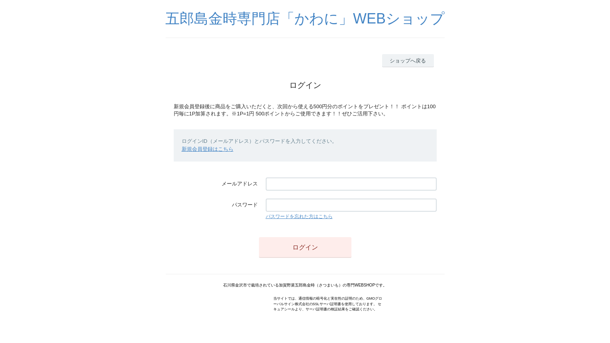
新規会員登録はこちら (207, 149)
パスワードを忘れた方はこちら (299, 216)
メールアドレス (240, 184)
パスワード (245, 205)
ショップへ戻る (408, 61)
